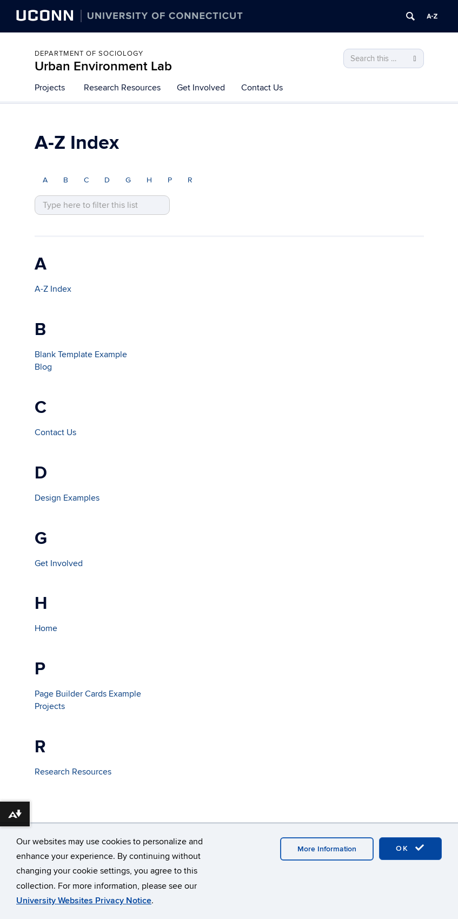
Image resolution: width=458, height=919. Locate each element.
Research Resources (122, 87)
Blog (43, 367)
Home (46, 628)
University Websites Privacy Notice (83, 900)
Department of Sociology (89, 53)
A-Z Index (53, 289)
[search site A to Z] (102, 205)
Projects (50, 87)
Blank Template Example (81, 354)
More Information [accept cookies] (326, 849)
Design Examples (67, 498)
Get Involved (201, 87)
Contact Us (262, 87)
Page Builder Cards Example (88, 693)
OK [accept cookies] (410, 848)
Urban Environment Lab (103, 66)
